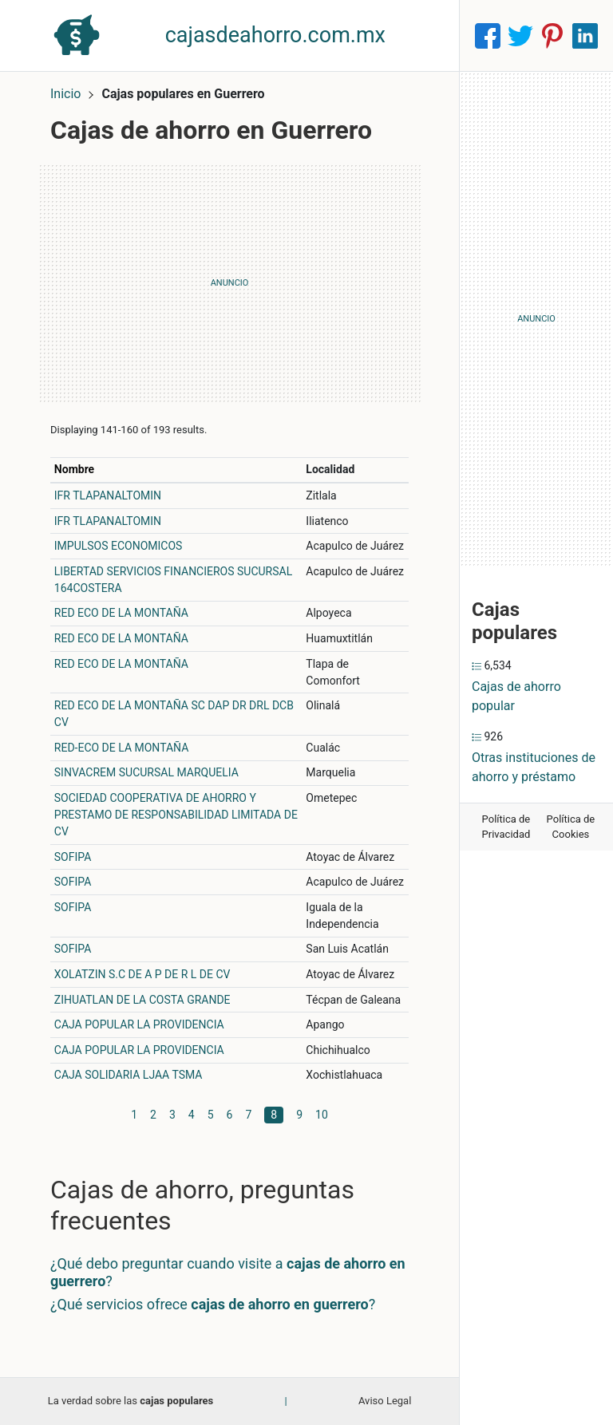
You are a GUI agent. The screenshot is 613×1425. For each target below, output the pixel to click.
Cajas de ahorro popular (516, 696)
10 (321, 1114)
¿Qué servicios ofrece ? (212, 1304)
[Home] (77, 34)
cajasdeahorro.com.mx (275, 35)
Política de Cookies (571, 827)
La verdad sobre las (131, 1401)
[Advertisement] (229, 283)
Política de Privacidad (506, 827)
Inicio (65, 93)
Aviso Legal (384, 1401)
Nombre (74, 469)
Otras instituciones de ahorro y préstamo (533, 767)
